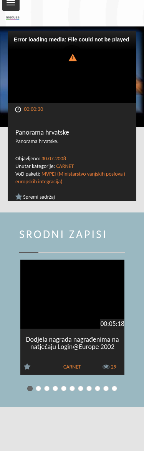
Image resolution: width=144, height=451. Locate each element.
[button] (72, 57)
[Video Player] (72, 67)
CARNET (65, 166)
